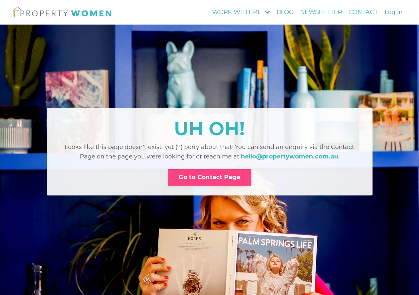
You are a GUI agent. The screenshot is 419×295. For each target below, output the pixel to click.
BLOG (285, 12)
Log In (394, 12)
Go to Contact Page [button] (209, 177)
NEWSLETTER (321, 12)
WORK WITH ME (241, 12)
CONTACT (363, 12)
